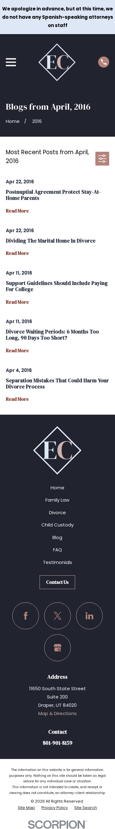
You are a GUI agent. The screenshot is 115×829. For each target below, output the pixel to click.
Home (57, 487)
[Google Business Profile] (57, 647)
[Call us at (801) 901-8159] (103, 62)
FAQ (57, 549)
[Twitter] (57, 615)
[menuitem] (26, 808)
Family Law (57, 500)
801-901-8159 (57, 743)
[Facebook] (25, 615)
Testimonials (57, 562)
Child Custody (57, 525)
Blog (57, 537)
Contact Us (57, 582)
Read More (17, 211)
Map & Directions (57, 713)
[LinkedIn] (89, 615)
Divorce (57, 512)
